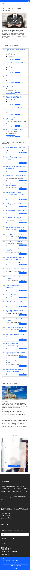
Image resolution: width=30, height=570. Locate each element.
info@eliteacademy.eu (6, 548)
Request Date (23, 152)
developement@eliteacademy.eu (8, 553)
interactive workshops (6, 515)
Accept (15, 568)
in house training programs (7, 517)
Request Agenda (10, 59)
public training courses (6, 513)
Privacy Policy (16, 562)
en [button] (26, 1)
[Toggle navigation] (28, 3)
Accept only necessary (16, 565)
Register (17, 59)
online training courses (6, 518)
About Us (18, 1)
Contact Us (22, 1)
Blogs (14, 1)
